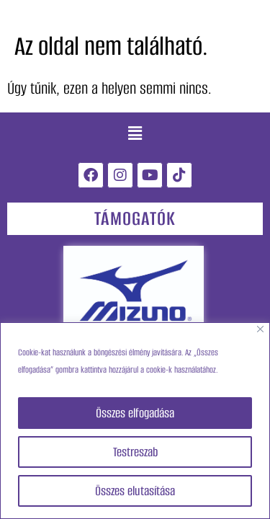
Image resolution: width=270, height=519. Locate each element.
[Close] (260, 329)
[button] (134, 134)
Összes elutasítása (135, 491)
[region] (135, 420)
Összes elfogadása (135, 413)
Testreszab (135, 452)
